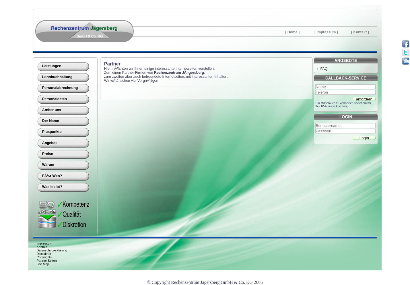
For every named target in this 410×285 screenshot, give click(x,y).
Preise (47, 154)
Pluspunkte (52, 132)
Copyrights (44, 257)
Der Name (50, 121)
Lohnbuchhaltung (57, 77)
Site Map (43, 264)
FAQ (324, 69)
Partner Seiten (47, 260)
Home (292, 32)
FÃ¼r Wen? (52, 176)
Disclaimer (44, 253)
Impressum (326, 32)
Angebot (49, 143)
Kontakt (360, 32)
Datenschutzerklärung (52, 250)
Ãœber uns (51, 110)
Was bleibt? (52, 187)
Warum (48, 165)
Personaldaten (54, 99)
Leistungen (51, 66)
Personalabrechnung (60, 88)
